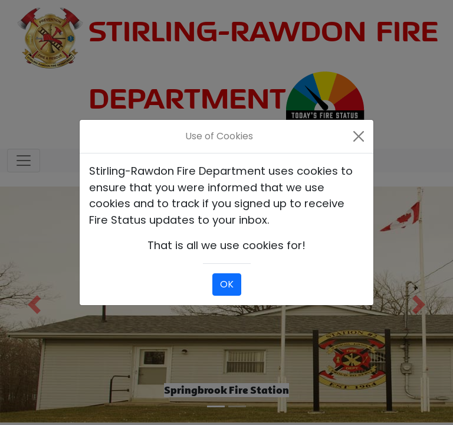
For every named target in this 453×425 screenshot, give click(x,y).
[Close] (359, 136)
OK (227, 284)
